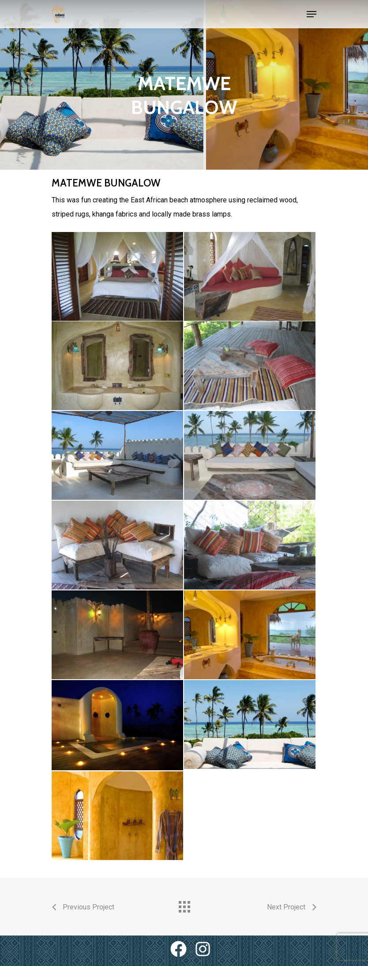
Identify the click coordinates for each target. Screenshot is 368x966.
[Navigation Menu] (311, 14)
